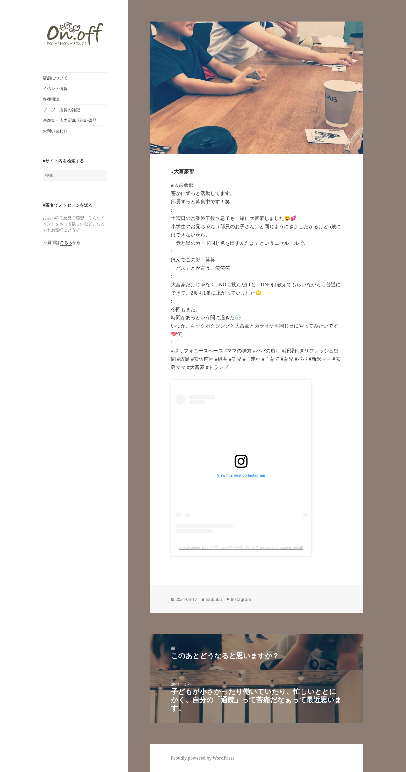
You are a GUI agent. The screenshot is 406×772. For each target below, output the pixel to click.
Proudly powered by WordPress (202, 758)
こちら (66, 242)
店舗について (55, 78)
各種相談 (51, 99)
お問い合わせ (55, 131)
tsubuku (214, 599)
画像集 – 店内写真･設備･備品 (70, 120)
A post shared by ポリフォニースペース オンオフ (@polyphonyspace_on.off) (241, 547)
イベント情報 (55, 88)
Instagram (241, 599)
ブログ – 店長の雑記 (61, 110)
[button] (75, 34)
